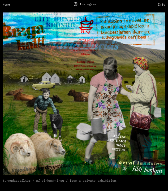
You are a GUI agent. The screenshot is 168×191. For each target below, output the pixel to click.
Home (6, 4)
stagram (89, 4)
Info (161, 4)
